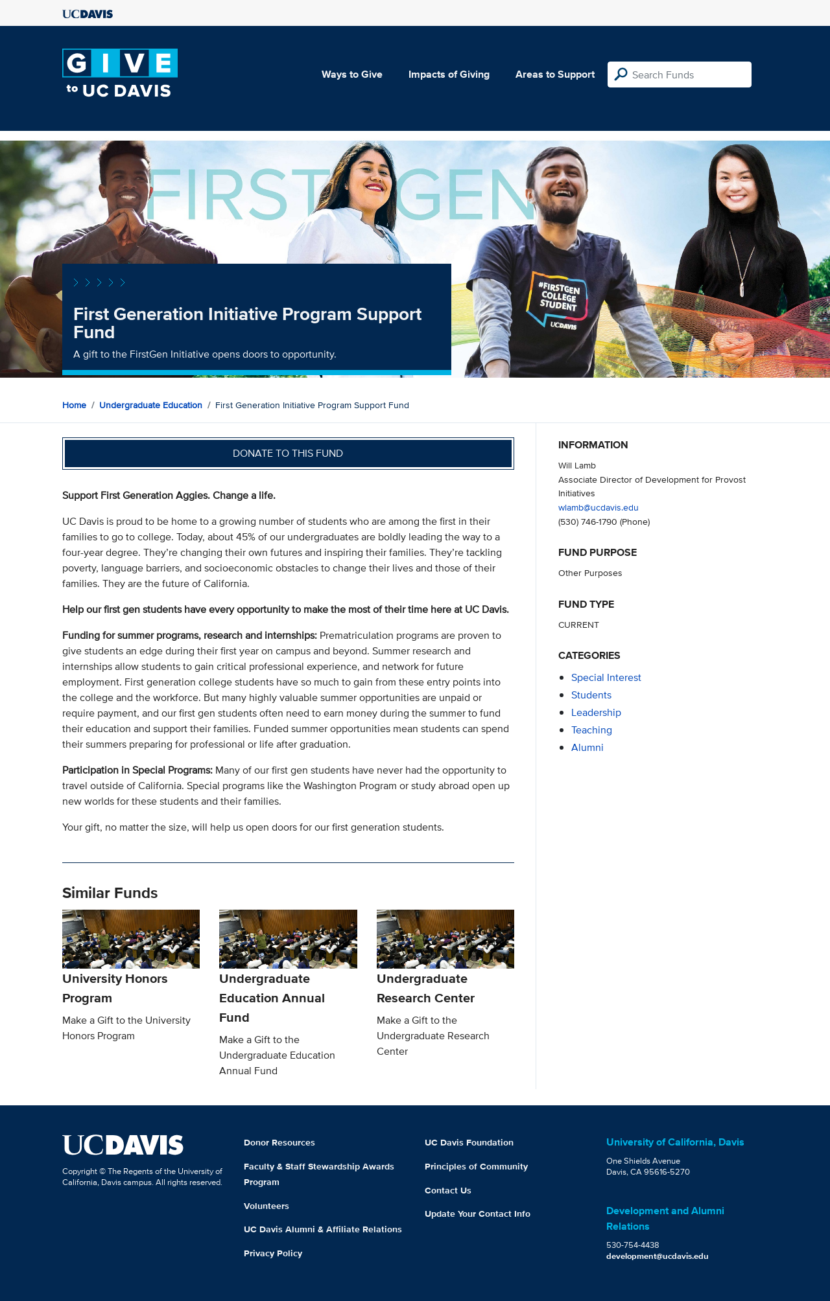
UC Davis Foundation (469, 1142)
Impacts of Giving (449, 74)
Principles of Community (476, 1166)
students (591, 694)
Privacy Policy (273, 1253)
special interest (606, 677)
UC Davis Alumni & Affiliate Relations (323, 1229)
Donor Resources (279, 1142)
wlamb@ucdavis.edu (598, 507)
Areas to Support (555, 74)
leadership (596, 712)
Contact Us (448, 1190)
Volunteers (266, 1205)
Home (74, 404)
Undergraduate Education (150, 404)
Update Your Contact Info (477, 1213)
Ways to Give (352, 74)
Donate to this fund (288, 453)
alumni (587, 747)
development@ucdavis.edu (657, 1256)
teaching (591, 729)
